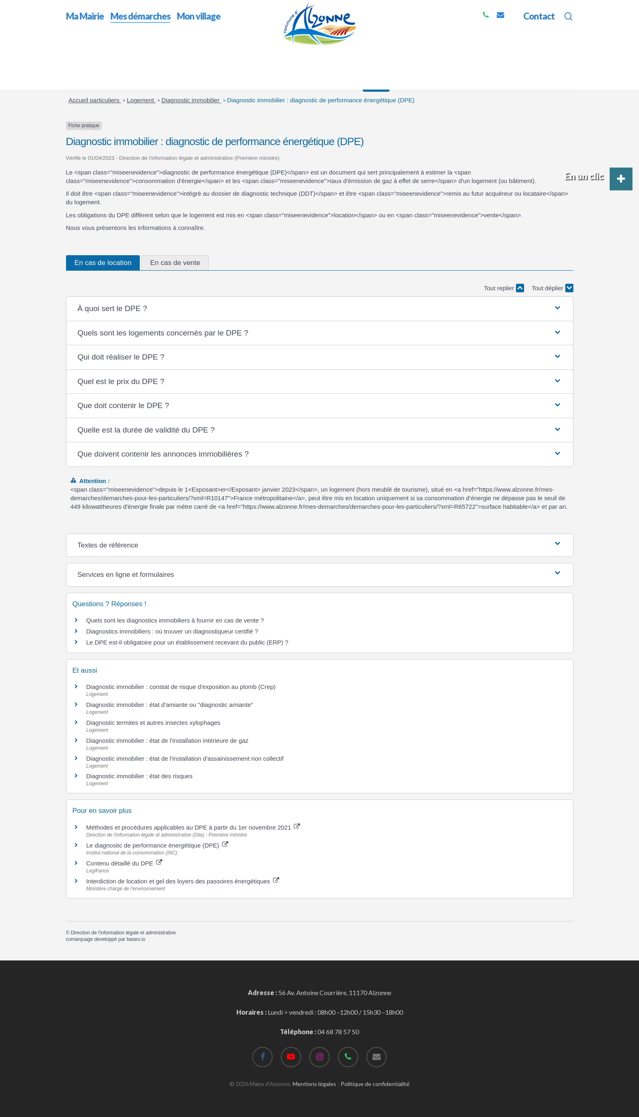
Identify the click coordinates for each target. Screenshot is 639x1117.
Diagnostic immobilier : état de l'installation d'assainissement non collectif (185, 758)
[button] (319, 309)
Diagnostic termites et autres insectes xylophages (153, 722)
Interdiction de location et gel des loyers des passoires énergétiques (182, 881)
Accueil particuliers (94, 100)
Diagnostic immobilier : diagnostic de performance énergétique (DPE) (320, 100)
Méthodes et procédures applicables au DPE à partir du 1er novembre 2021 (193, 827)
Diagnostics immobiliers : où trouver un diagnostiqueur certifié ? (172, 631)
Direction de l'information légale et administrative (123, 933)
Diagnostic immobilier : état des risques (139, 776)
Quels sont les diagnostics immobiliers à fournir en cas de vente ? (175, 620)
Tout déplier (552, 288)
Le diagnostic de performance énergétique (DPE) (157, 845)
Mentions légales (314, 1083)
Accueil (76, 52)
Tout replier (504, 288)
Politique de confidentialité (375, 1083)
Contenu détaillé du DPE (124, 863)
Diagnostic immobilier (191, 100)
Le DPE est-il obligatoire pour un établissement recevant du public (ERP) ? (188, 642)
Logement (141, 100)
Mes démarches (115, 52)
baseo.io (136, 939)
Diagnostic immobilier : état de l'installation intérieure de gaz (167, 740)
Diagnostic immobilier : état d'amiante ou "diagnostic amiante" (169, 704)
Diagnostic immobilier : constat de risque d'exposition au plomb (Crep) (181, 686)
